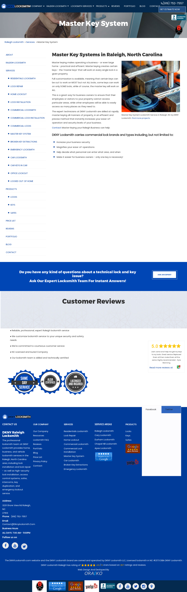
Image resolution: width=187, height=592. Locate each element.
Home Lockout (19, 94)
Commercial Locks (21, 125)
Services (10, 70)
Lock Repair (17, 86)
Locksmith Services (82, 8)
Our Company (35, 8)
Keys (13, 204)
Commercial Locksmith (23, 110)
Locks (14, 196)
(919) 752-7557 (172, 3)
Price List (11, 220)
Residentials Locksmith (23, 78)
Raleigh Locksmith (57, 8)
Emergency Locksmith (22, 149)
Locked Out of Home (22, 181)
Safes (13, 212)
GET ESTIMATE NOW (170, 9)
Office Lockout (19, 173)
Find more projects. (141, 118)
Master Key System (21, 133)
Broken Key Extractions (24, 141)
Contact (155, 6)
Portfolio (129, 6)
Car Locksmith (19, 157)
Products (102, 8)
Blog (142, 6)
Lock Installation (21, 102)
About (9, 54)
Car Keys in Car (19, 165)
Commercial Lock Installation (28, 117)
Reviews (115, 6)
